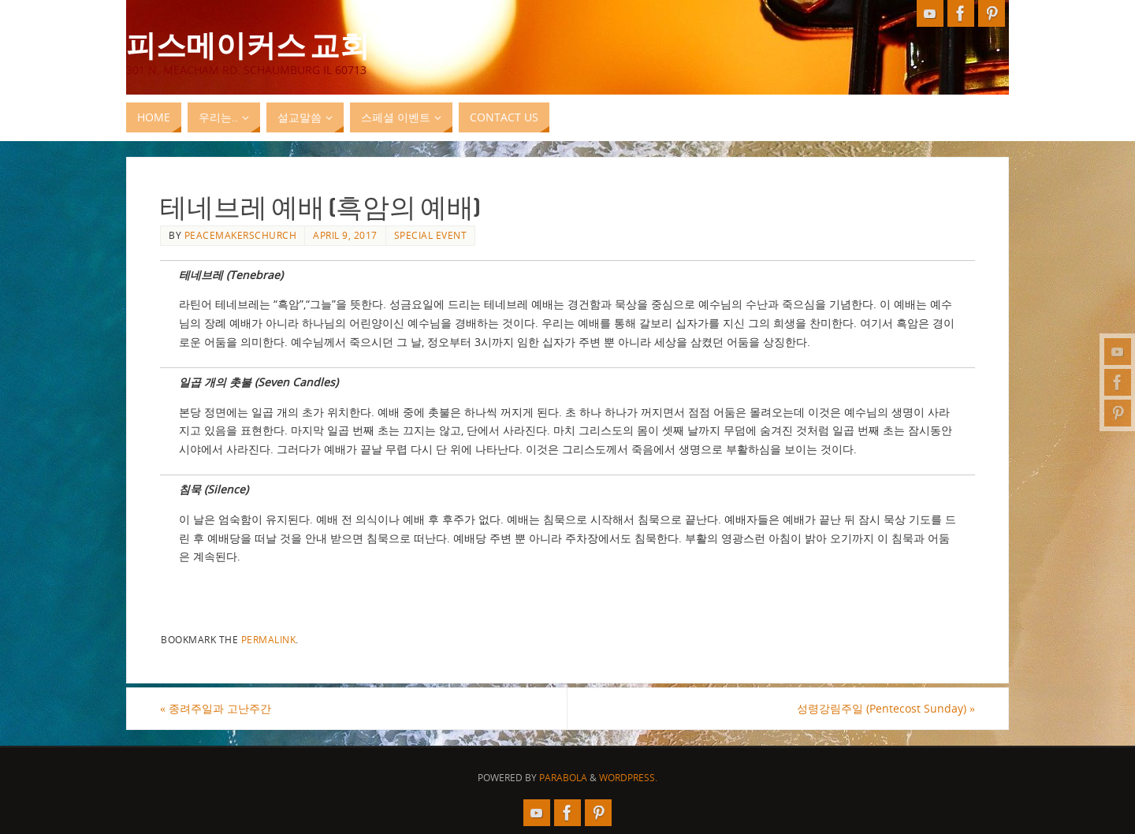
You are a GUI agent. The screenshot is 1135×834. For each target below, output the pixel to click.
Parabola (563, 777)
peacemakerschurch (240, 235)
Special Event (430, 235)
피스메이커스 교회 (248, 44)
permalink (268, 639)
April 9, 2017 (345, 235)
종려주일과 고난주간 (215, 708)
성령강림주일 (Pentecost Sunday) (886, 708)
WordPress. (628, 777)
